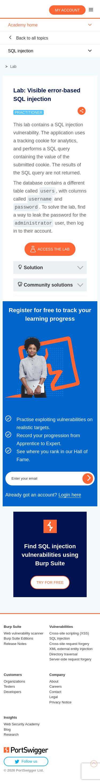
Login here (69, 495)
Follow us (26, 761)
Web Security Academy (21, 724)
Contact (55, 692)
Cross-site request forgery (69, 644)
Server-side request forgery (70, 659)
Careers (55, 686)
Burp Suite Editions (18, 638)
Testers (9, 686)
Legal (53, 697)
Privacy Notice (60, 702)
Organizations (14, 681)
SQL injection (59, 638)
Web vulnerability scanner (23, 633)
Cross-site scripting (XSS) (69, 633)
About (53, 681)
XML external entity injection (71, 649)
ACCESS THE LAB (50, 249)
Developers (12, 692)
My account (67, 10)
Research (11, 735)
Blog (7, 729)
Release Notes (15, 644)
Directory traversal (63, 654)
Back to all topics (28, 37)
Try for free (49, 582)
